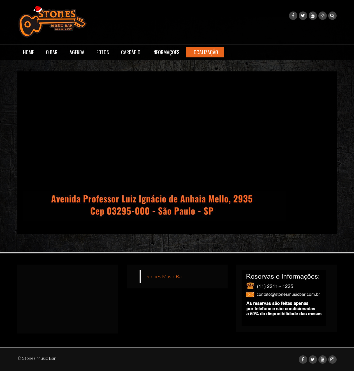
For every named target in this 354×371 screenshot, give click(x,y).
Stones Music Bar (165, 276)
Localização (204, 52)
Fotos (102, 52)
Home (28, 52)
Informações (165, 52)
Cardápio (130, 52)
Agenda (77, 52)
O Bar (51, 52)
